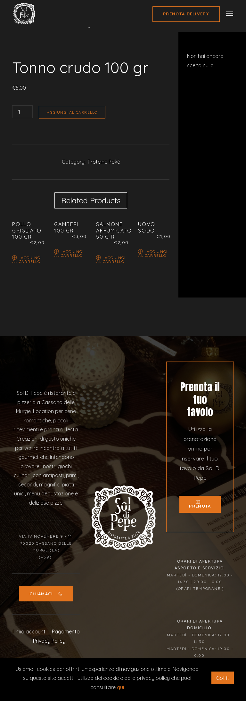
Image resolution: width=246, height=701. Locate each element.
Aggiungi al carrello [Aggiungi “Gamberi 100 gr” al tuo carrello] (69, 253)
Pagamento (66, 631)
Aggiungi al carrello (72, 112)
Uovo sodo (146, 227)
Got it (222, 678)
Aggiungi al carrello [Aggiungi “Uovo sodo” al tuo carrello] (153, 253)
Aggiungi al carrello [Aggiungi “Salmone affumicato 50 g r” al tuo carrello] (111, 259)
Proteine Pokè (104, 162)
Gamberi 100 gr (66, 227)
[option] (28, 243)
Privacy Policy (49, 641)
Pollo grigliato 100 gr (26, 230)
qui (120, 687)
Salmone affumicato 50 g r (114, 230)
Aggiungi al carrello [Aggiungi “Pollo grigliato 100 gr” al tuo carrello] (27, 259)
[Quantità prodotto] (22, 111)
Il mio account (28, 631)
